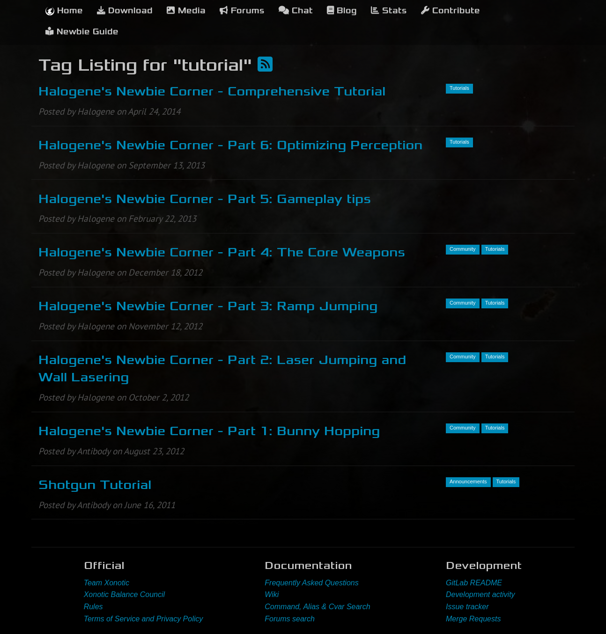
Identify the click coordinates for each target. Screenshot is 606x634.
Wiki (272, 594)
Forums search (290, 619)
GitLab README (474, 583)
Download (125, 10)
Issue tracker (467, 607)
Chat (296, 10)
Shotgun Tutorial (94, 484)
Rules (93, 607)
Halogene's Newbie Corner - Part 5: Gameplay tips (204, 198)
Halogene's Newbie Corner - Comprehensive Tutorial (211, 91)
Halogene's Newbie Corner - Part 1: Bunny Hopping (209, 430)
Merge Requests (473, 619)
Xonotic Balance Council (124, 594)
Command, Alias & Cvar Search (317, 607)
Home (64, 10)
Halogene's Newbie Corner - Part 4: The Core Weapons (221, 252)
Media (186, 10)
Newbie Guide (81, 31)
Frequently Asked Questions (311, 583)
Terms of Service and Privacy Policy (143, 619)
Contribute (450, 10)
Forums (242, 10)
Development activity (480, 594)
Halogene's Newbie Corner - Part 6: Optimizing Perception (230, 145)
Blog (342, 10)
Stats (389, 10)
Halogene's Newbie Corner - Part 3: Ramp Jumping (207, 306)
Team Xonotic (106, 583)
